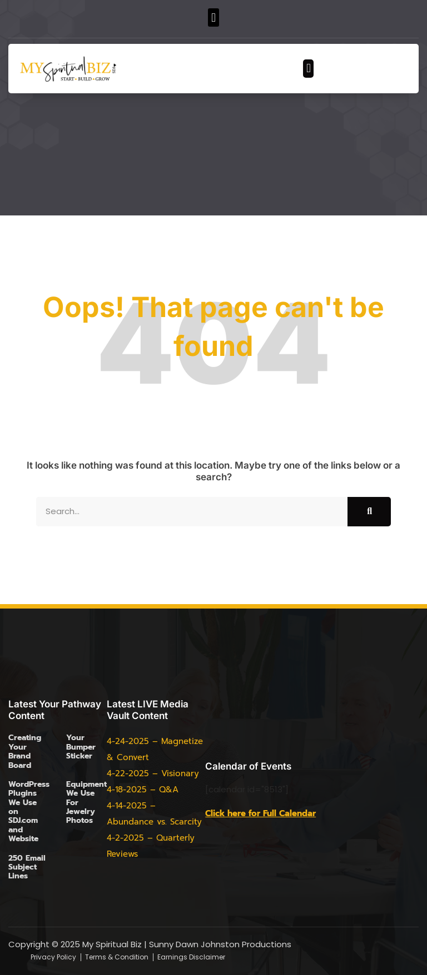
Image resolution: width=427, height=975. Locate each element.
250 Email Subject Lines (27, 867)
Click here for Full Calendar (260, 813)
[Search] (369, 511)
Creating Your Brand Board (24, 751)
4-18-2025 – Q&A (142, 789)
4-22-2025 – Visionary (153, 773)
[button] (213, 17)
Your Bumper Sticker (81, 747)
